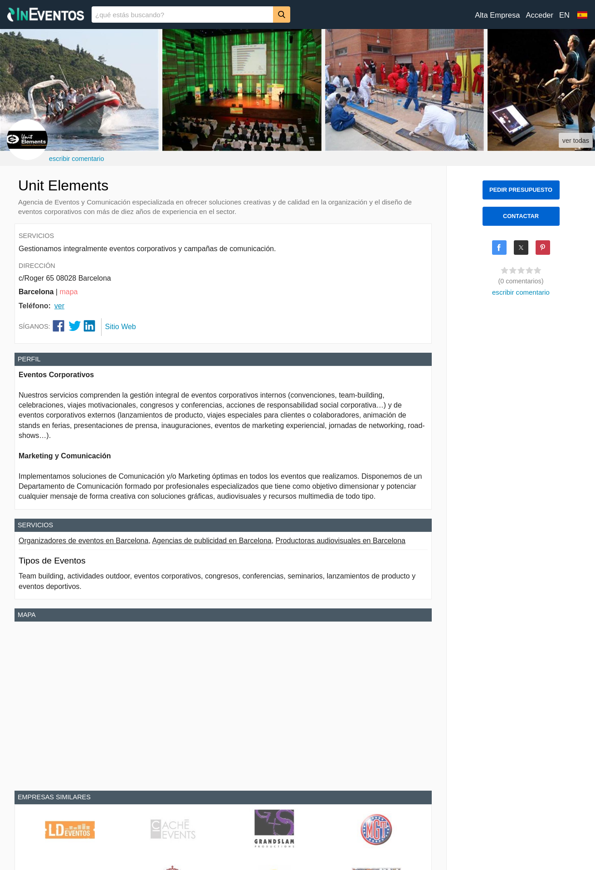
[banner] (297, 14)
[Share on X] (521, 247)
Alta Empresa (497, 15)
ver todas (575, 140)
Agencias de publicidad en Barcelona (211, 540)
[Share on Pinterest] (543, 247)
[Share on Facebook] (499, 247)
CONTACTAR (521, 216)
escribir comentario (76, 158)
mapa (68, 292)
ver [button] (59, 306)
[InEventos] (45, 15)
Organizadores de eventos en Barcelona (83, 540)
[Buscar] (281, 14)
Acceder (539, 15)
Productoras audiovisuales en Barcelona (340, 540)
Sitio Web (120, 327)
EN (564, 15)
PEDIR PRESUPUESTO (520, 189)
